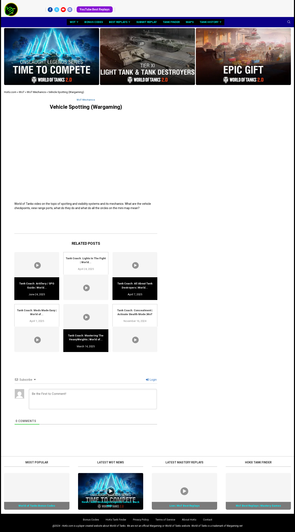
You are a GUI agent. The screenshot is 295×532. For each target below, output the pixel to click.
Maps (190, 22)
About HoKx (189, 519)
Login (151, 379)
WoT (73, 22)
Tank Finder (171, 22)
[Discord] (69, 9)
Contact (207, 519)
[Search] (289, 22)
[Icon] (110, 491)
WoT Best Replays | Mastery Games (258, 505)
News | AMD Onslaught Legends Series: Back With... (110, 504)
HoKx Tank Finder (116, 519)
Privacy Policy (141, 519)
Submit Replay (146, 22)
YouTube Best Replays (95, 9)
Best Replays (118, 22)
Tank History (209, 22)
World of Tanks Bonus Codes (36, 505)
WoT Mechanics (36, 92)
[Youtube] (63, 9)
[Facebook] (50, 9)
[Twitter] (56, 9)
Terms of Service (165, 519)
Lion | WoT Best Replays (184, 505)
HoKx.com (10, 92)
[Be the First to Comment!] (93, 399)
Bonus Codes (93, 22)
